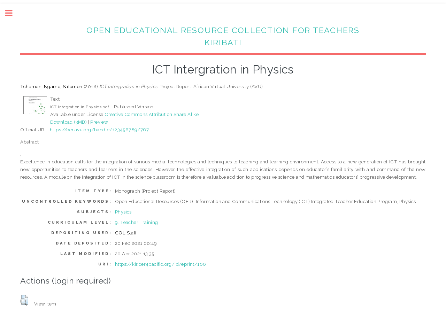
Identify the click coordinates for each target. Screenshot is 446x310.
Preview (99, 122)
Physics (123, 212)
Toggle (12, 13)
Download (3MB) (68, 122)
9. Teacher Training (136, 222)
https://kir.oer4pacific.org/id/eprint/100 (160, 264)
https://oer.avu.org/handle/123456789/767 (99, 129)
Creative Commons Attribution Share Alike (152, 114)
